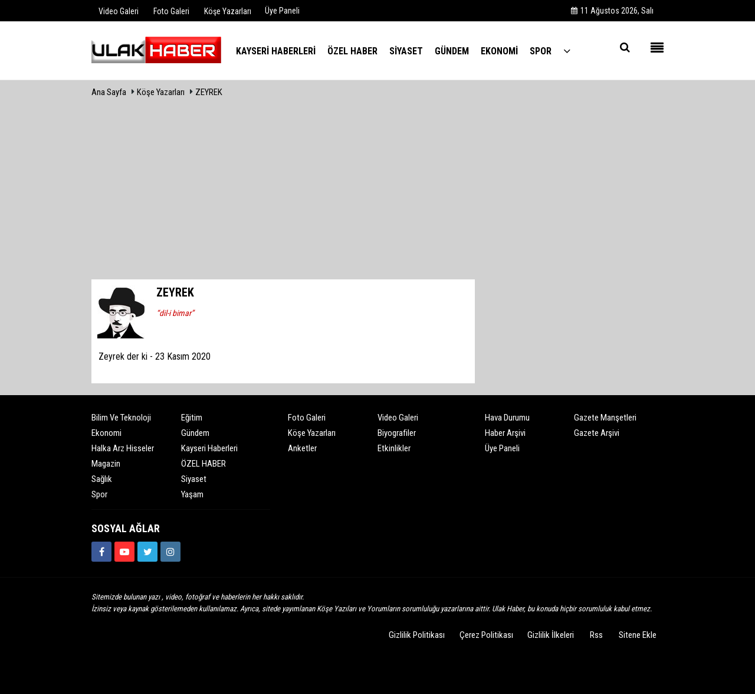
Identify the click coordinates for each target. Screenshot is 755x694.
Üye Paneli (282, 10)
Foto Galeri (307, 417)
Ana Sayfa (108, 92)
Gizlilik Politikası (417, 635)
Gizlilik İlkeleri (550, 635)
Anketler (302, 448)
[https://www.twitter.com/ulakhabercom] (147, 552)
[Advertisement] (377, 190)
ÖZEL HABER (203, 463)
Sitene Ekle (637, 635)
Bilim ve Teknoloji (121, 417)
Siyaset (193, 479)
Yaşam (192, 494)
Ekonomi (106, 433)
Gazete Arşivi (596, 433)
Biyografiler (397, 433)
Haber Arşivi (505, 433)
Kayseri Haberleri (209, 448)
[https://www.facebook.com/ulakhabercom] (101, 552)
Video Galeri (398, 417)
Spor (99, 494)
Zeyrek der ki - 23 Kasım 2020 (155, 356)
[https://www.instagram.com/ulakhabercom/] (170, 552)
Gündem (195, 433)
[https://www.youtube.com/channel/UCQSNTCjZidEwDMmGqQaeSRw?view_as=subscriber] (124, 552)
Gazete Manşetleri (605, 417)
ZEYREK (208, 92)
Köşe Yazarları (161, 92)
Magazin (105, 463)
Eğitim (191, 417)
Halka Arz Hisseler (122, 448)
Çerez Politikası (486, 635)
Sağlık (101, 479)
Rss (596, 635)
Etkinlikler (394, 448)
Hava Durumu (507, 417)
